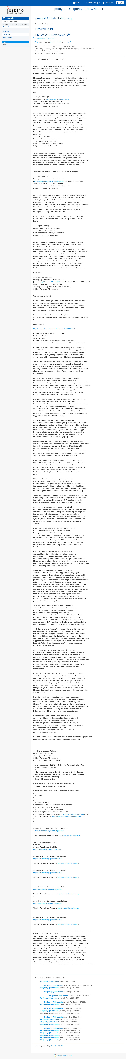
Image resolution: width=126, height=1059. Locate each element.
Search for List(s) (91, 3)
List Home (6, 32)
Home (76, 3)
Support (106, 3)
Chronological (40, 38)
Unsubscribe (7, 37)
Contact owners (8, 27)
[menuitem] (76, 3)
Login (119, 3)
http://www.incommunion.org (73, 814)
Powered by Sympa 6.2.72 (64, 1055)
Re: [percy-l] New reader (49, 981)
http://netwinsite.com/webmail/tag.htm (47, 849)
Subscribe (6, 34)
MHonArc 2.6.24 (56, 1046)
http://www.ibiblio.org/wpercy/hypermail (49, 831)
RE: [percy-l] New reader (49, 988)
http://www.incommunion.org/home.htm (66, 816)
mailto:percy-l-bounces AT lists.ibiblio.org (49, 181)
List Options (9, 18)
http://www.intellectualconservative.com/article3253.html (54, 329)
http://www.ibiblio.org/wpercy (69, 835)
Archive (5, 42)
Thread (51, 38)
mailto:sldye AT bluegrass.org (58, 99)
